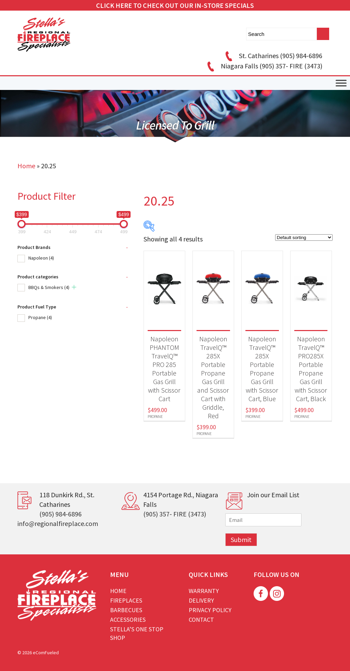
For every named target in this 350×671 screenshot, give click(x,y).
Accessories (128, 619)
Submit (241, 539)
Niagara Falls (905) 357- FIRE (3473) (263, 66)
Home (26, 165)
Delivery (201, 600)
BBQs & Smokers (48, 287)
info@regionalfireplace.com (57, 523)
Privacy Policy (210, 610)
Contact (201, 619)
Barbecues (126, 610)
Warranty (204, 591)
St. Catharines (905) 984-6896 (272, 55)
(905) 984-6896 (60, 514)
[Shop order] (304, 237)
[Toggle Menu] (341, 83)
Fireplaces (126, 600)
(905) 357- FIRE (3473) (174, 514)
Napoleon (41, 258)
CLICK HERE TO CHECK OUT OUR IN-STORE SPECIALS (175, 5)
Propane (40, 317)
